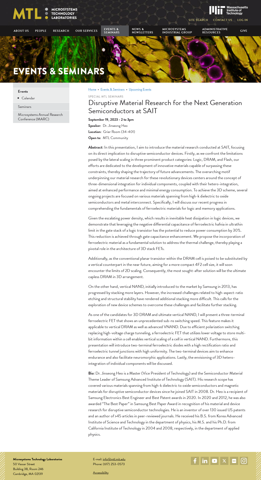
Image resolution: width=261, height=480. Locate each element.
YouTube (214, 461)
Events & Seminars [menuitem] (112, 30)
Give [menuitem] (243, 31)
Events (23, 91)
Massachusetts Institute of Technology (228, 10)
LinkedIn (205, 461)
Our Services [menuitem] (86, 31)
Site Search (198, 20)
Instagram (244, 461)
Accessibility (100, 472)
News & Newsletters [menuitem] (142, 30)
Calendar (28, 98)
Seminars (24, 106)
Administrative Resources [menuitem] (215, 30)
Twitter (224, 461)
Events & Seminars (113, 89)
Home (92, 89)
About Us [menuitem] (21, 31)
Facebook (195, 461)
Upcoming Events (140, 89)
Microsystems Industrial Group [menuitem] (177, 30)
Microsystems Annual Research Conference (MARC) (40, 117)
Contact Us (222, 20)
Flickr (234, 461)
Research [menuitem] (61, 31)
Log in (242, 20)
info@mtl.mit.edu (114, 459)
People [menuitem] (40, 31)
